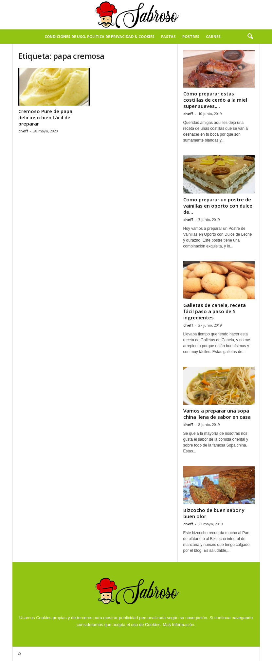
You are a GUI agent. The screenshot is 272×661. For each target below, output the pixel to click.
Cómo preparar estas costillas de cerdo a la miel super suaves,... (215, 99)
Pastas (168, 36)
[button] (250, 36)
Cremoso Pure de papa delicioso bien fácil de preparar (45, 117)
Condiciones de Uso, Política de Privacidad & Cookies (99, 36)
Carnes (213, 36)
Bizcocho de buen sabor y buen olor (214, 513)
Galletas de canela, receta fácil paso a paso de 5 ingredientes (214, 311)
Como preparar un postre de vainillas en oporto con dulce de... (217, 205)
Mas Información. (179, 624)
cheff (23, 130)
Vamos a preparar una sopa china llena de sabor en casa (217, 413)
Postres (190, 36)
